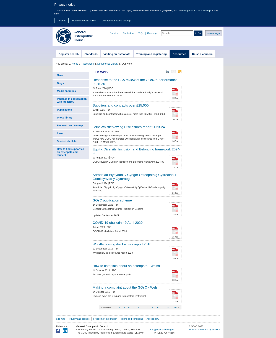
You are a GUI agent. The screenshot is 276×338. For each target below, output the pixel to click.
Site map (60, 318)
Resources (88, 63)
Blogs (60, 83)
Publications (64, 109)
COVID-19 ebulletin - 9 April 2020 (118, 223)
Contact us (128, 33)
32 (168, 307)
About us (114, 33)
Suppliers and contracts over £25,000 (121, 105)
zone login (213, 33)
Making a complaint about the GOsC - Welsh (126, 287)
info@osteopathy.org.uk (162, 329)
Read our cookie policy (84, 20)
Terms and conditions (132, 318)
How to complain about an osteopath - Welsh (126, 266)
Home (75, 63)
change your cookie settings (196, 10)
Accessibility (153, 318)
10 (157, 307)
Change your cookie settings (116, 20)
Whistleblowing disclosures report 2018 (122, 244)
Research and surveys (70, 125)
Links (60, 133)
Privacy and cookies (79, 318)
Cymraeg (152, 33)
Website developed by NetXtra (204, 329)
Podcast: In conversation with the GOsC (72, 100)
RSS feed (179, 71)
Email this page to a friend (173, 71)
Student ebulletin (67, 141)
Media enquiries (66, 91)
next (175, 307)
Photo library (64, 117)
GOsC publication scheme (112, 200)
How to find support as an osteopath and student (70, 152)
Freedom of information (105, 318)
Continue (61, 20)
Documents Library (107, 63)
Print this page (167, 71)
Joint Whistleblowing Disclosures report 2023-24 (129, 127)
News (60, 75)
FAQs (141, 33)
